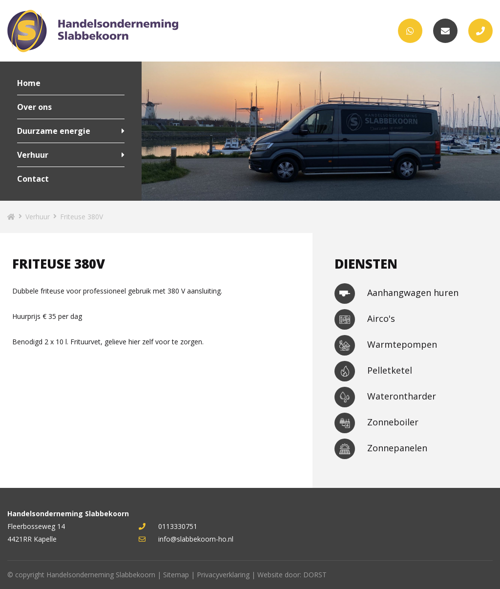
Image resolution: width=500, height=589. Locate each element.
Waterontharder (385, 397)
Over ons (34, 107)
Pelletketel (373, 371)
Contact (33, 178)
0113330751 (168, 526)
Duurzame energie (53, 131)
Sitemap (176, 574)
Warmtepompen (385, 345)
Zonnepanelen (380, 449)
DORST (315, 574)
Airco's (364, 319)
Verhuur (32, 154)
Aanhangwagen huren (396, 293)
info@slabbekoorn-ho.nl (186, 539)
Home (29, 83)
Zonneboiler (376, 423)
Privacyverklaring (223, 574)
